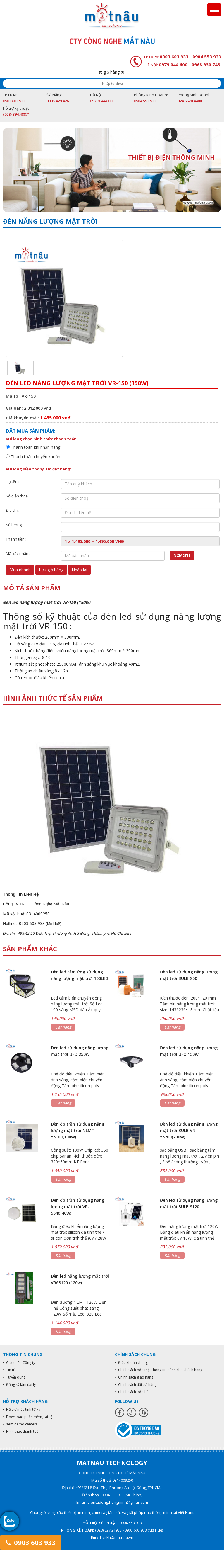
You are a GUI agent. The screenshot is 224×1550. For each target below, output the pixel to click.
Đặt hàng (63, 1027)
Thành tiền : (16, 539)
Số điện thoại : (18, 496)
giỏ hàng (112, 72)
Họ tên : (12, 481)
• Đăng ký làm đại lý (19, 1384)
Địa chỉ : (12, 510)
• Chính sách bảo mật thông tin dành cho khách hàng (158, 1369)
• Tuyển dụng (14, 1377)
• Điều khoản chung (131, 1362)
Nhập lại (79, 569)
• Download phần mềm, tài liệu (29, 1416)
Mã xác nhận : (18, 553)
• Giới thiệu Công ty (19, 1362)
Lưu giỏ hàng (51, 569)
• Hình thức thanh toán (22, 1431)
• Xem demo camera (20, 1424)
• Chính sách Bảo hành (134, 1391)
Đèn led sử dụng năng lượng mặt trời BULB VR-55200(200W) (189, 1130)
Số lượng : (14, 524)
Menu (214, 9)
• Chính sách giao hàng (134, 1377)
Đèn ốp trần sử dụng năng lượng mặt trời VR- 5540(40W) (77, 1206)
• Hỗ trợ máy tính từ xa (21, 1409)
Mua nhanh (20, 569)
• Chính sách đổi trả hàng (135, 1384)
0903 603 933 (30, 1542)
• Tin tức (10, 1369)
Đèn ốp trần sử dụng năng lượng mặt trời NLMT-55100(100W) (77, 1130)
